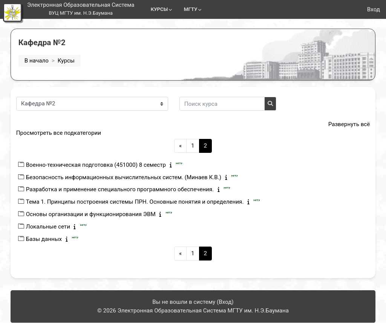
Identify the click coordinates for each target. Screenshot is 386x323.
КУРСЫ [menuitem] (159, 9)
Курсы (73, 60)
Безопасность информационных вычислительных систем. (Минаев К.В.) (131, 177)
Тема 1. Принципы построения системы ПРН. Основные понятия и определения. (142, 201)
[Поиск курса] (229, 104)
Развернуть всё (341, 124)
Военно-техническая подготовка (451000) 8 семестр (103, 165)
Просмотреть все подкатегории (66, 133)
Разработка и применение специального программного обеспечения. (127, 189)
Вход (373, 9)
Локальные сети (56, 226)
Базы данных (51, 239)
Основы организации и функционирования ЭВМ (98, 214)
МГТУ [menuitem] (191, 9)
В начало (44, 60)
